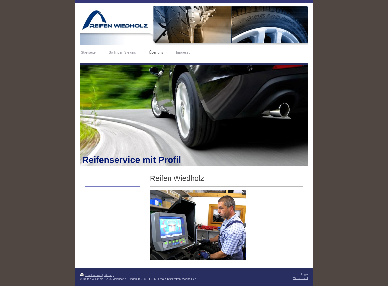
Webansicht (300, 278)
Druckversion (91, 275)
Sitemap (109, 275)
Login (304, 274)
